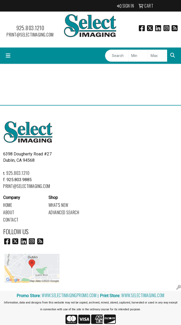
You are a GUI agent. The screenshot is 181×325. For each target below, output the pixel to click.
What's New (58, 205)
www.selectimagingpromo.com (69, 295)
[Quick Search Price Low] (138, 56)
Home (7, 205)
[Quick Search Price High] (157, 56)
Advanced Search (63, 212)
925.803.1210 (30, 28)
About (8, 212)
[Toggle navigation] (8, 55)
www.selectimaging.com (142, 295)
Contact (11, 220)
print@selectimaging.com (30, 35)
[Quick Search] (117, 56)
